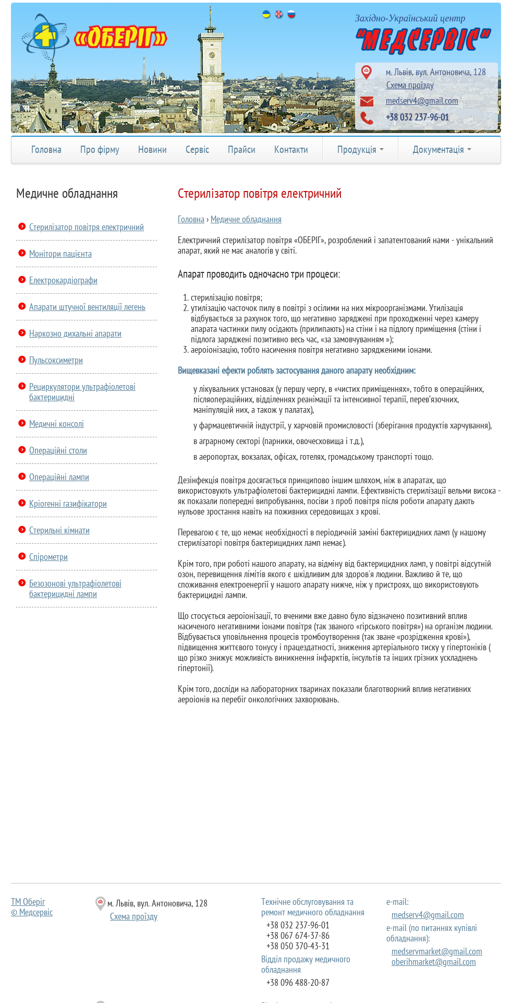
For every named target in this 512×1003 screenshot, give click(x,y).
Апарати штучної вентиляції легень (87, 307)
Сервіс (197, 149)
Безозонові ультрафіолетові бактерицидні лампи (75, 588)
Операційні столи (58, 450)
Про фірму (99, 149)
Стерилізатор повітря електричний (86, 227)
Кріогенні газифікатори (68, 503)
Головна (46, 149)
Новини (152, 149)
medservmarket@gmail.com (437, 951)
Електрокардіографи (63, 280)
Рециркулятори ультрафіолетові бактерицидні (82, 391)
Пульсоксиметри (56, 360)
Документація (442, 149)
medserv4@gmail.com (422, 100)
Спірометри (48, 557)
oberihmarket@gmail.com (434, 962)
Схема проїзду (410, 85)
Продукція (360, 149)
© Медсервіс (32, 912)
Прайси (241, 149)
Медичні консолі (56, 423)
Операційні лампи (59, 477)
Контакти (291, 149)
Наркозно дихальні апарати (75, 333)
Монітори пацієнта (60, 253)
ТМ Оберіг (28, 901)
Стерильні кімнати (59, 530)
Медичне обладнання (246, 219)
